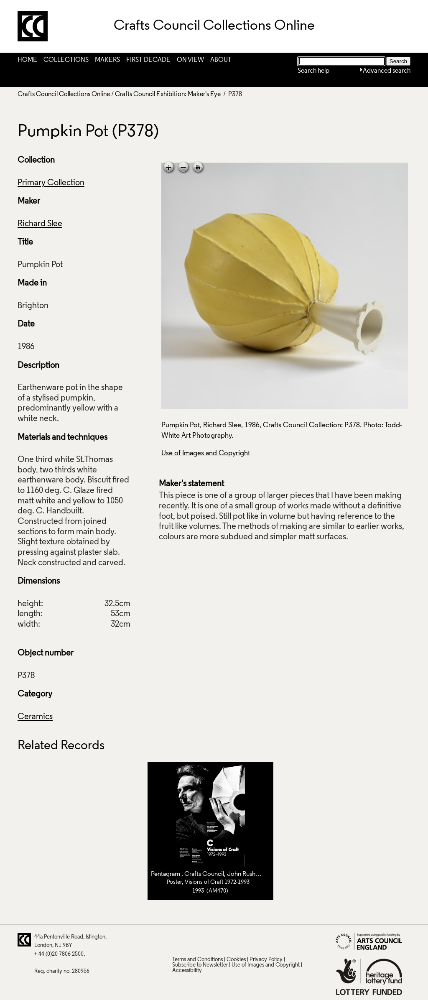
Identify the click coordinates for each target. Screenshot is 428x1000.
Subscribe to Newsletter (200, 965)
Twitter (178, 939)
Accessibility (187, 970)
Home (27, 60)
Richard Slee (40, 224)
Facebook (210, 939)
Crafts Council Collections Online (64, 94)
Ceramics (35, 717)
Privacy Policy (266, 959)
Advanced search (386, 71)
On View (190, 60)
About (221, 60)
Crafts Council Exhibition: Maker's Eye (168, 94)
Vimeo (243, 939)
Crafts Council (204, 874)
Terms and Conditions (197, 959)
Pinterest (194, 939)
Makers (107, 60)
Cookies (236, 959)
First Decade (148, 60)
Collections (66, 60)
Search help (313, 71)
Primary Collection (51, 183)
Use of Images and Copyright (205, 453)
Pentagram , (167, 874)
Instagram (259, 939)
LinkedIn (227, 939)
